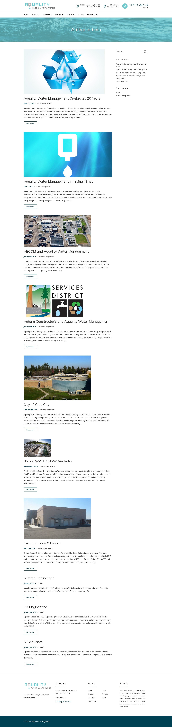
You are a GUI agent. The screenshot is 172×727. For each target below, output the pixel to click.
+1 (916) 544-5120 (138, 4)
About (35, 15)
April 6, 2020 (28, 187)
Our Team (71, 15)
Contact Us (92, 15)
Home (26, 15)
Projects (59, 15)
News (81, 15)
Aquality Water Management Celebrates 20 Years (62, 98)
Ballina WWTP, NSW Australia (48, 461)
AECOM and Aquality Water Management (56, 251)
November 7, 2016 (31, 466)
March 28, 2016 (29, 548)
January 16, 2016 (30, 583)
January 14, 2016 (30, 647)
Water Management (44, 103)
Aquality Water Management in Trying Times (58, 181)
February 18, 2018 (30, 410)
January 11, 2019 (30, 327)
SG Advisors (33, 642)
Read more (30, 124)
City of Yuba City (36, 404)
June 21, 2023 (29, 103)
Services (46, 15)
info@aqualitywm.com (64, 702)
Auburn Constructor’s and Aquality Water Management (66, 321)
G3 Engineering (35, 607)
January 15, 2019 (30, 257)
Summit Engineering (39, 578)
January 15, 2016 (30, 612)
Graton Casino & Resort (42, 543)
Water (41, 583)
